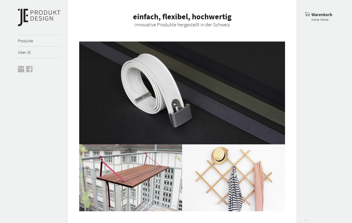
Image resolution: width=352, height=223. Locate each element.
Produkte (25, 40)
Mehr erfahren (182, 93)
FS (306, 220)
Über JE (24, 52)
